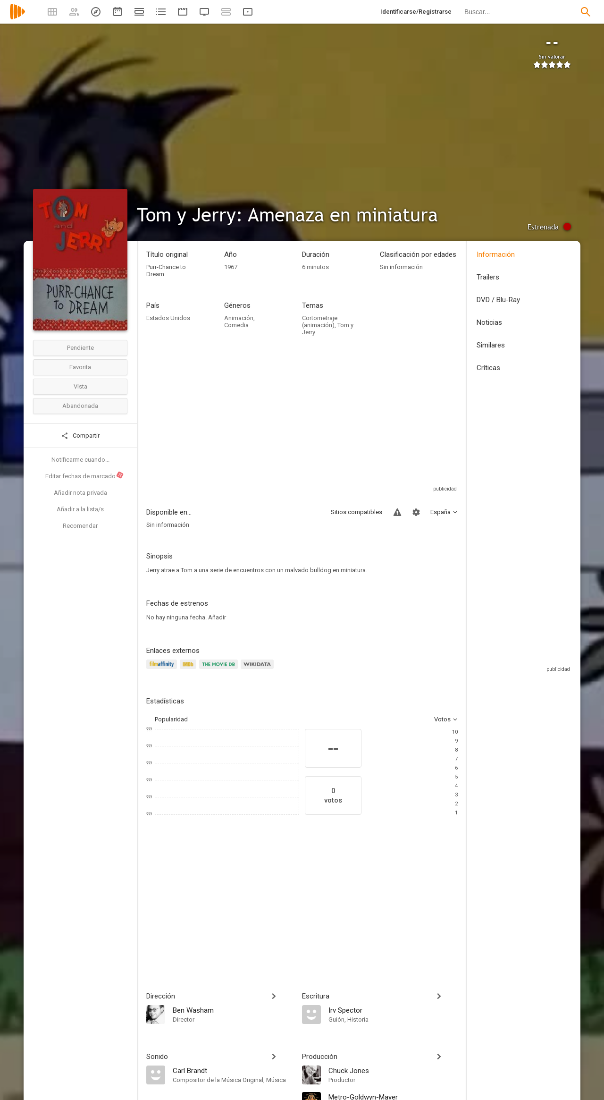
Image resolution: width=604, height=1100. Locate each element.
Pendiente (80, 347)
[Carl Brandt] (233, 1070)
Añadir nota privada (80, 492)
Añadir (217, 617)
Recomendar (80, 525)
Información (496, 254)
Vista (80, 386)
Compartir (80, 436)
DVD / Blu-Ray (498, 300)
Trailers (488, 277)
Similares (491, 345)
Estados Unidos (168, 318)
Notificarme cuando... (80, 459)
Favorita (80, 367)
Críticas (488, 368)
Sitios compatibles (356, 512)
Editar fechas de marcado (84, 475)
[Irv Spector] (393, 1010)
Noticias (489, 322)
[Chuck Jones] (393, 1070)
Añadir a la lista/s (80, 509)
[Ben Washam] (233, 1010)
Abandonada (80, 405)
